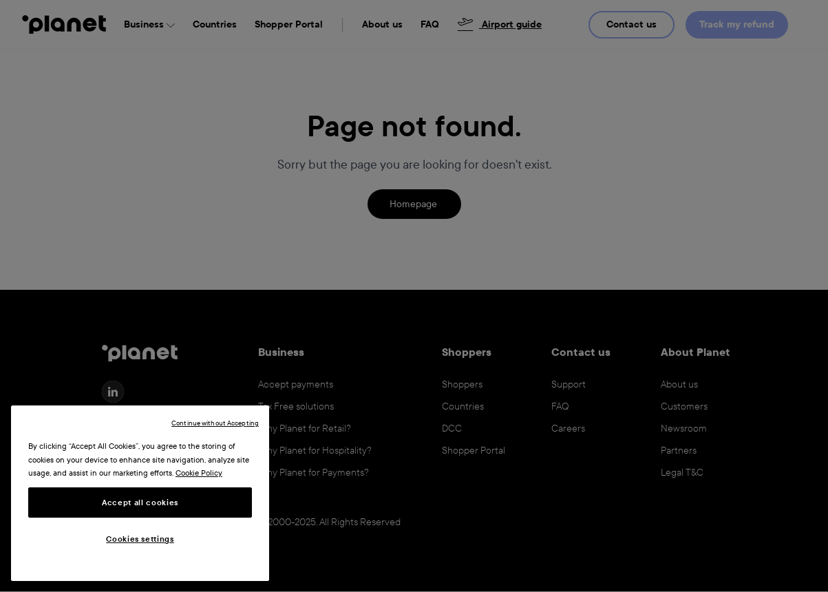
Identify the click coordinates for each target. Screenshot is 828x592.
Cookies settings (140, 539)
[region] (140, 493)
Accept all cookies (140, 502)
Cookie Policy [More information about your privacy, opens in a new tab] (199, 472)
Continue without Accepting (215, 423)
